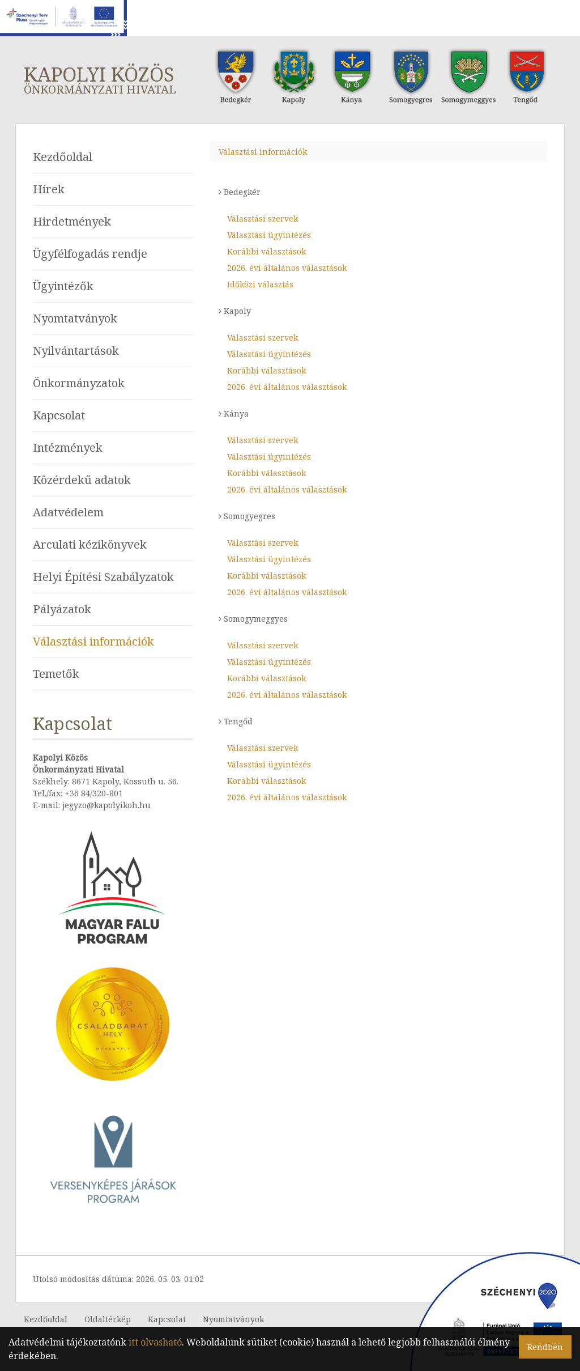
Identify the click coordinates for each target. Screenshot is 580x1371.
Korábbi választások (266, 251)
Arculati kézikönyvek (90, 544)
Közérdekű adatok (82, 479)
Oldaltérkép (107, 1319)
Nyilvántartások (76, 350)
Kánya (234, 413)
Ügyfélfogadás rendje (90, 253)
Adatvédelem (68, 512)
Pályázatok (62, 609)
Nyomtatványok (75, 318)
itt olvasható (155, 1342)
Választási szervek (262, 218)
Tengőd (236, 721)
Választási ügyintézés (269, 235)
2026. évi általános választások (287, 267)
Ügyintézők (63, 286)
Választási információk (93, 641)
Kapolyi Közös (107, 79)
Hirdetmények (72, 221)
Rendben (545, 1347)
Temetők (56, 673)
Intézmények (68, 447)
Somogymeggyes (253, 618)
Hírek (49, 189)
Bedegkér (240, 191)
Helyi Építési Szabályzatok (103, 576)
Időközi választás (260, 284)
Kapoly (235, 310)
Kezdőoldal (62, 156)
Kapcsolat (59, 415)
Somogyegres (247, 516)
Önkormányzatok (79, 382)
